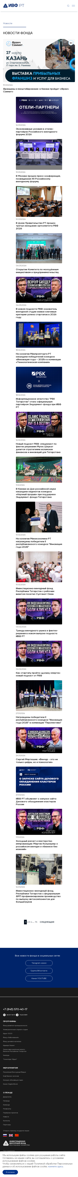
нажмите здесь (55, 1166)
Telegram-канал (39, 963)
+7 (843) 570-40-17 (15, 1009)
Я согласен (10, 1172)
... (33, 922)
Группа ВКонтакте (39, 971)
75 (36, 922)
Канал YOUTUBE (39, 978)
